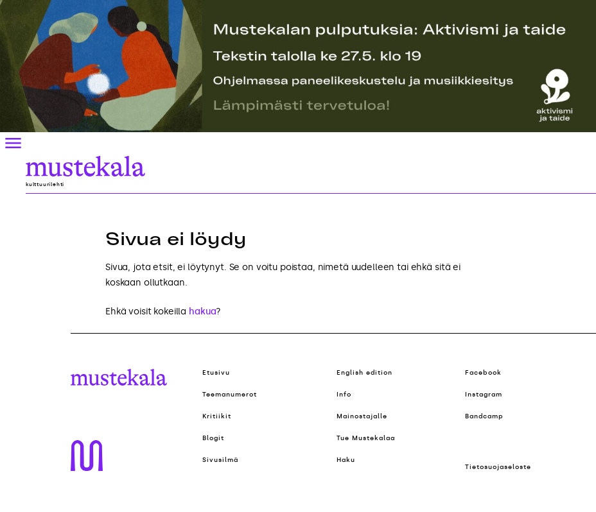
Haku (346, 460)
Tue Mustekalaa (366, 438)
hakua (202, 311)
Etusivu (216, 373)
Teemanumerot (229, 394)
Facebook (483, 373)
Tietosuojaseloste (498, 467)
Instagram (483, 394)
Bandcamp (484, 416)
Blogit (213, 438)
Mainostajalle (362, 416)
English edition (364, 373)
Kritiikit (216, 416)
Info (344, 394)
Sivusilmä (220, 460)
